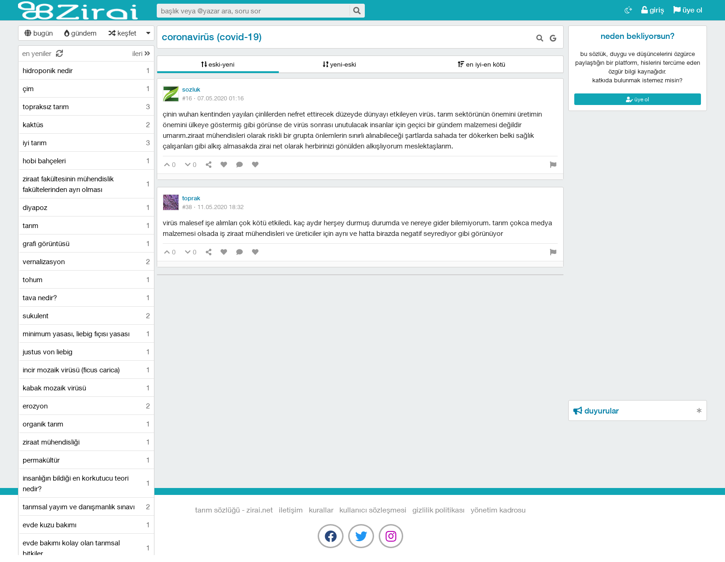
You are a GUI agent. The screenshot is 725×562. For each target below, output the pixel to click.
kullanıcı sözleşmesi (372, 509)
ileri (141, 53)
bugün (39, 33)
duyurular (596, 410)
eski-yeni (217, 64)
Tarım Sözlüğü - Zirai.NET (78, 10)
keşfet (122, 33)
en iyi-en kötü (481, 64)
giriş (652, 10)
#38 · (213, 206)
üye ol (687, 10)
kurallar (321, 509)
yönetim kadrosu (498, 509)
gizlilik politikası (438, 509)
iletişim (291, 509)
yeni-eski (339, 64)
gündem (80, 33)
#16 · (213, 98)
